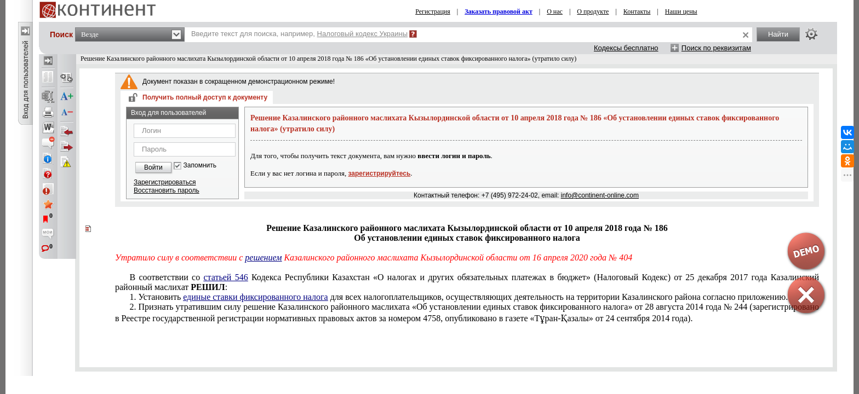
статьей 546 (225, 277)
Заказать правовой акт (498, 11)
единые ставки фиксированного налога (255, 297)
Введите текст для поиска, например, (299, 34)
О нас (555, 11)
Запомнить (200, 165)
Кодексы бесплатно (626, 48)
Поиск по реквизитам (716, 48)
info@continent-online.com (600, 195)
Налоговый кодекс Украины (362, 34)
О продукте (593, 11)
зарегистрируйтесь (379, 173)
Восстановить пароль (166, 190)
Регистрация (432, 11)
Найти (778, 34)
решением (263, 257)
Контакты (637, 11)
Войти (153, 167)
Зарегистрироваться (165, 182)
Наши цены (681, 11)
